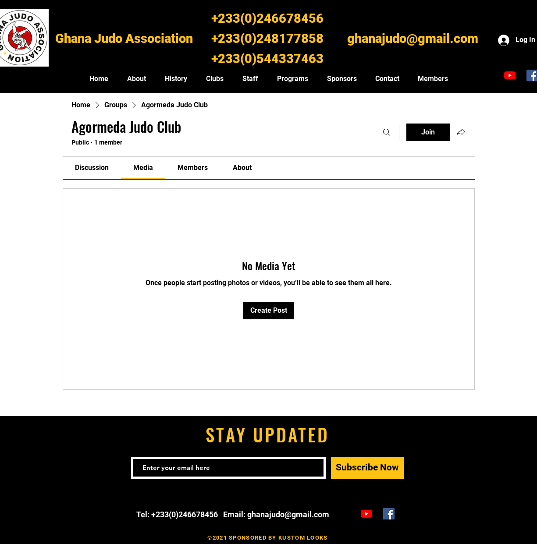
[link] (92, 167)
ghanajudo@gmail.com (412, 38)
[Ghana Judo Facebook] (389, 513)
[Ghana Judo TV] (510, 75)
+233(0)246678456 (267, 18)
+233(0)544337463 (267, 58)
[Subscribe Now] (367, 468)
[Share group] (460, 132)
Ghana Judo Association (124, 38)
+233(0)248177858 (267, 38)
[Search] (386, 132)
